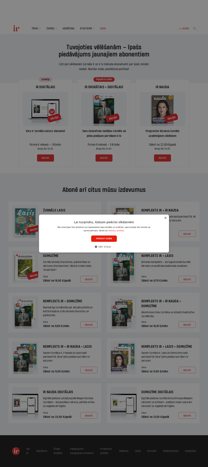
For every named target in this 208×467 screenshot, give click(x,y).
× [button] (165, 218)
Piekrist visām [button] (104, 238)
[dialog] (104, 233)
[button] (104, 247)
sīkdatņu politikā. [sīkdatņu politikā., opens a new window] (116, 230)
